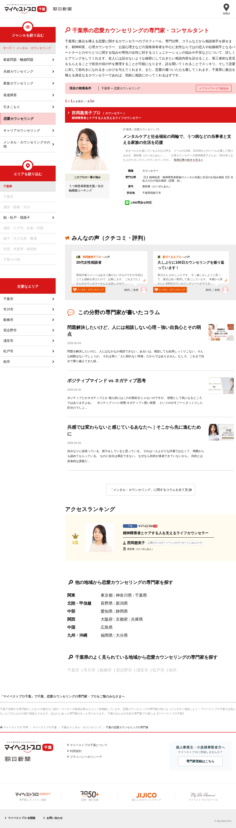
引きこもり (11, 107)
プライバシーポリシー (84, 757)
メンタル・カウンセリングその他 (26, 144)
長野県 (107, 603)
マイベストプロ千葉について (89, 745)
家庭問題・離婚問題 (18, 59)
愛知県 (107, 611)
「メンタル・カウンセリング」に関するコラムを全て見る (150, 489)
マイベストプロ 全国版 (21, 818)
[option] (150, 272)
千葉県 (141, 595)
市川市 (8, 309)
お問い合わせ (55, 818)
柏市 (6, 361)
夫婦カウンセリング (18, 71)
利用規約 (75, 751)
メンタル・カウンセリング (33, 48)
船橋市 (8, 320)
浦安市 (8, 341)
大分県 (122, 635)
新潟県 (122, 603)
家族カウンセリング (18, 83)
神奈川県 (124, 595)
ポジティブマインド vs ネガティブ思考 (106, 380)
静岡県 (122, 611)
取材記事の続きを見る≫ (188, 159)
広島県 (107, 627)
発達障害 (10, 95)
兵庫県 (137, 619)
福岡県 (107, 635)
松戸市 (8, 351)
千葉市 (8, 299)
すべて (7, 48)
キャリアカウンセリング (21, 130)
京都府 (122, 619)
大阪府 (107, 619)
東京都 (107, 595)
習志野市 (10, 330)
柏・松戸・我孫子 (16, 217)
